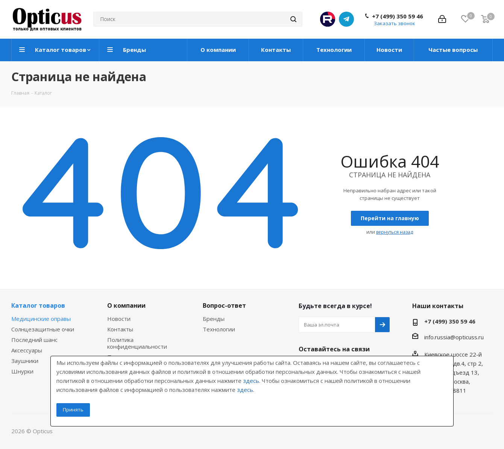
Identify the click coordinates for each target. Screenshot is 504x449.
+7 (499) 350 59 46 (397, 16)
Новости (119, 318)
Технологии (219, 329)
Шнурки (22, 371)
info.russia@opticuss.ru (454, 337)
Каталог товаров (38, 305)
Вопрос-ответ (224, 305)
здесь (251, 380)
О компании (126, 305)
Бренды (214, 318)
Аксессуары (26, 350)
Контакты (120, 329)
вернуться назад (394, 232)
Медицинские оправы (41, 318)
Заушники (24, 360)
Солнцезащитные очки (42, 329)
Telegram (346, 19)
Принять (73, 409)
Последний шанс (34, 339)
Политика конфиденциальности (137, 343)
